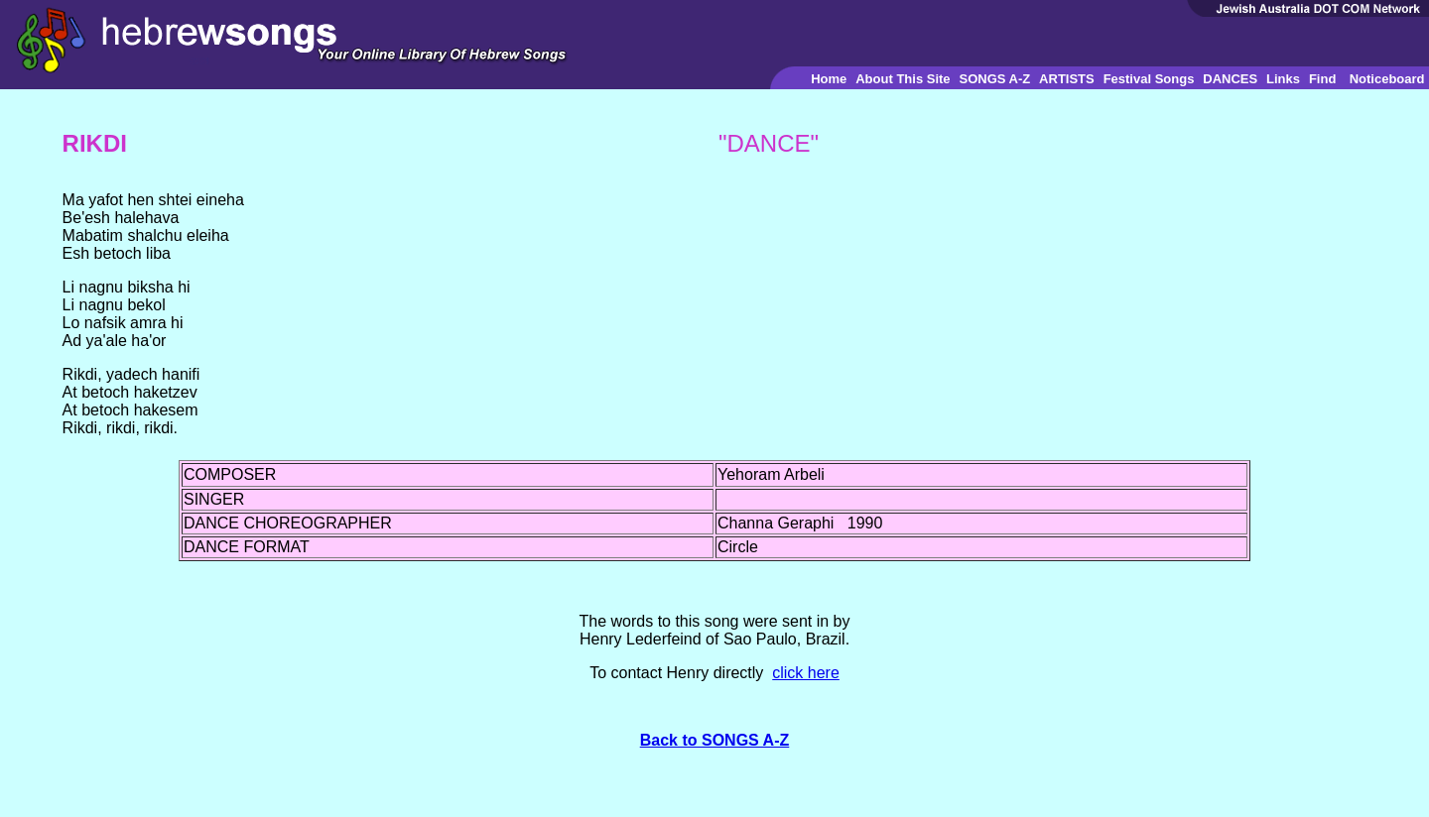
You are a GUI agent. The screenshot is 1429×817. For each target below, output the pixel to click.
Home (828, 78)
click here (806, 672)
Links (1283, 78)
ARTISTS (1067, 78)
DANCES (1230, 78)
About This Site (902, 78)
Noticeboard (1387, 78)
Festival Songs (1149, 78)
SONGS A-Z (994, 78)
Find (1322, 78)
